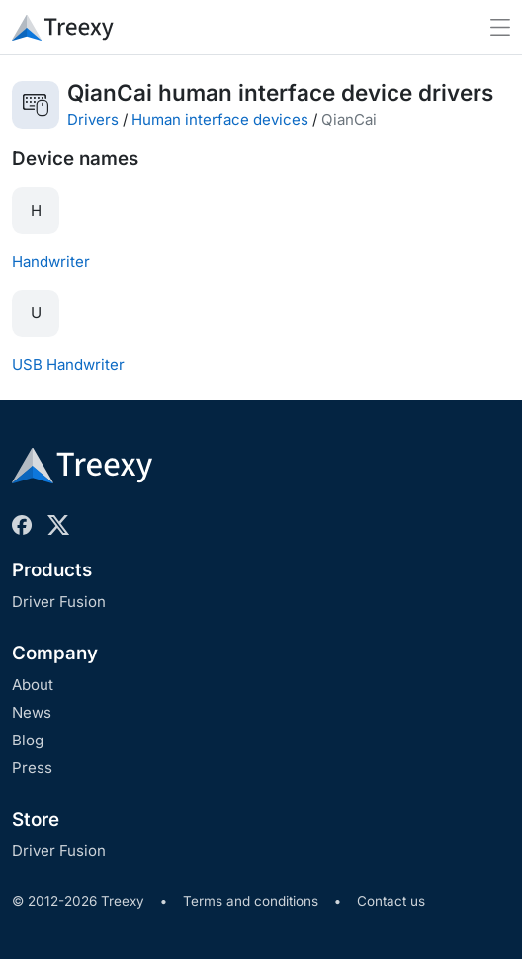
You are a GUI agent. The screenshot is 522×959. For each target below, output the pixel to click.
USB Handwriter (68, 364)
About (32, 684)
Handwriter (51, 261)
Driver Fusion (59, 601)
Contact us (391, 901)
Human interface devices (219, 119)
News (31, 712)
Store (35, 819)
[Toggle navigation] (500, 27)
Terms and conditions (250, 901)
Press (32, 767)
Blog (28, 740)
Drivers (93, 119)
